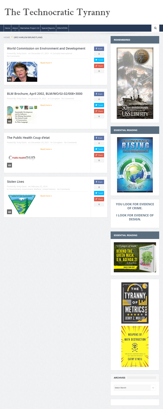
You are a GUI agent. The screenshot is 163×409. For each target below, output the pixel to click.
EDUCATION (62, 28)
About (15, 28)
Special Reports (48, 28)
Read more (46, 62)
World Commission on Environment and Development (46, 48)
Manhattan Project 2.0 (29, 28)
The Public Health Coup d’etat (28, 138)
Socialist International (62, 53)
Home (7, 28)
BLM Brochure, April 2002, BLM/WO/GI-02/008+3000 (44, 94)
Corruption (55, 98)
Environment (15, 189)
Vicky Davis (22, 53)
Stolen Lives (15, 182)
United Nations (49, 189)
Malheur (37, 189)
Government (27, 189)
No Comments (13, 56)
